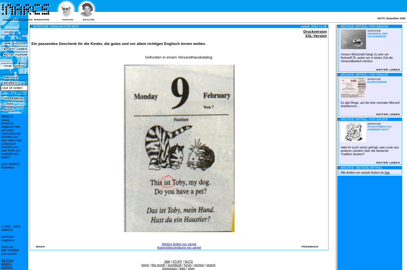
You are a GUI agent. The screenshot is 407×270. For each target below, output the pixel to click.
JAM (167, 261)
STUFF (177, 261)
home (145, 265)
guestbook (174, 265)
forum (188, 265)
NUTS (189, 261)
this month (158, 265)
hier (387, 172)
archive (199, 265)
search (210, 265)
